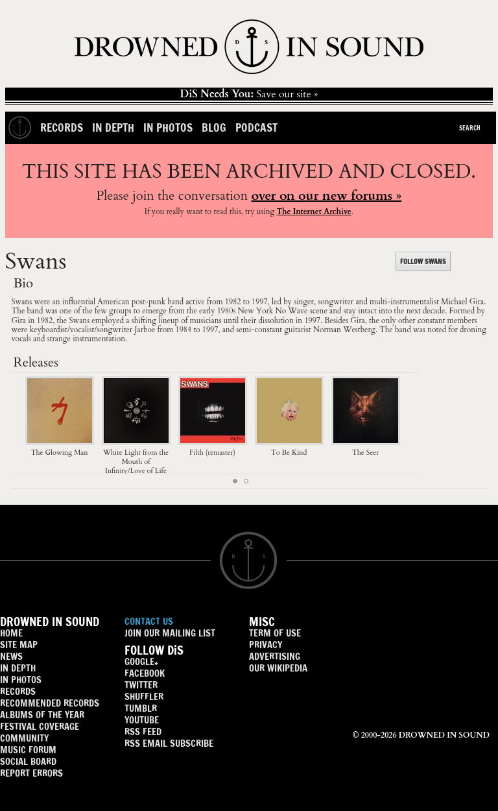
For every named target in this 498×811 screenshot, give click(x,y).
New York (256, 311)
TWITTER (141, 685)
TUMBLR (140, 708)
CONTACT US (148, 621)
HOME (11, 633)
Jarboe (144, 329)
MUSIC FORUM (28, 750)
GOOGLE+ (141, 661)
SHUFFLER (143, 696)
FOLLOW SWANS (423, 261)
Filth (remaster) (212, 447)
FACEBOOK (144, 673)
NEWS (11, 656)
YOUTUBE (141, 720)
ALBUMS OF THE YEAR (42, 714)
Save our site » (249, 94)
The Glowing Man (59, 447)
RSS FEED (142, 731)
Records (61, 127)
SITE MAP (19, 644)
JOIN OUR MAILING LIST (169, 633)
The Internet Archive (313, 211)
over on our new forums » (326, 195)
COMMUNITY (24, 738)
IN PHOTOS (21, 679)
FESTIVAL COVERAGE (39, 726)
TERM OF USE (275, 633)
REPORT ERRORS (31, 773)
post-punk (148, 302)
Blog (214, 127)
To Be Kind (289, 447)
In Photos (168, 127)
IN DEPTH (18, 668)
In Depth (113, 127)
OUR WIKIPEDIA (278, 668)
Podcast (256, 127)
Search (469, 127)
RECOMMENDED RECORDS (49, 703)
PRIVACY (265, 644)
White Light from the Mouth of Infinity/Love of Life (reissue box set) (136, 461)
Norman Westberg (344, 329)
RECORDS (18, 691)
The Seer (365, 447)
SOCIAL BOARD (28, 761)
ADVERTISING (274, 656)
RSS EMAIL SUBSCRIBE (168, 743)
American (113, 302)
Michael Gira (462, 302)
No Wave (292, 311)
